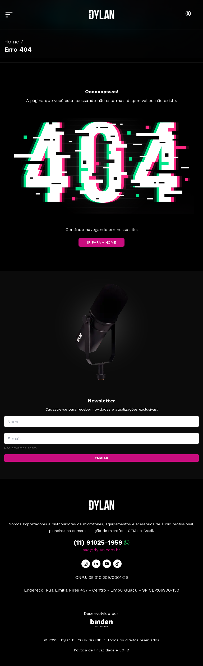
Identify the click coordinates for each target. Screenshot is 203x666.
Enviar (101, 458)
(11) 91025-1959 (97, 542)
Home (11, 41)
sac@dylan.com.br (101, 549)
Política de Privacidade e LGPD (101, 650)
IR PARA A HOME (101, 242)
